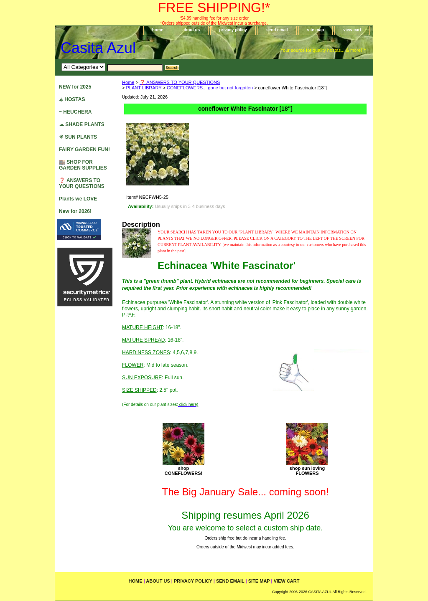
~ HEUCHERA (75, 112)
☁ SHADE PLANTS (81, 124)
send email (277, 30)
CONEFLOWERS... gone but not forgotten (210, 87)
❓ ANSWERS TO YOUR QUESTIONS (180, 82)
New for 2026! (75, 211)
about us (191, 30)
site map (315, 30)
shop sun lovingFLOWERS (307, 471)
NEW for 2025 (75, 87)
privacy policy (233, 30)
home (157, 30)
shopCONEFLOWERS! (183, 471)
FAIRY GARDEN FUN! (84, 149)
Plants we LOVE (78, 199)
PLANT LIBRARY (143, 87)
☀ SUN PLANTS (78, 137)
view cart (352, 30)
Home (128, 82)
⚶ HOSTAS (72, 99)
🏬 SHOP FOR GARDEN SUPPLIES (83, 165)
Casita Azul (98, 47)
